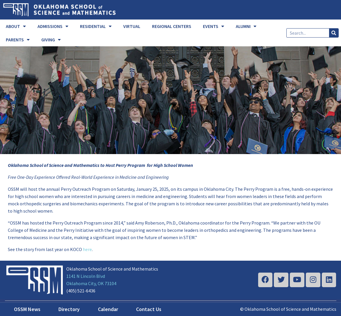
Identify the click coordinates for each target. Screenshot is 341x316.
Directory (69, 309)
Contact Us (148, 309)
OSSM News (27, 309)
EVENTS (213, 26)
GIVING (51, 39)
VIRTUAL (131, 26)
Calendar (108, 309)
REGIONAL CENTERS (171, 26)
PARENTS (18, 39)
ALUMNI (246, 26)
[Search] (333, 33)
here (87, 249)
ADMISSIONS (53, 26)
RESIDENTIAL (96, 26)
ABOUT (16, 26)
